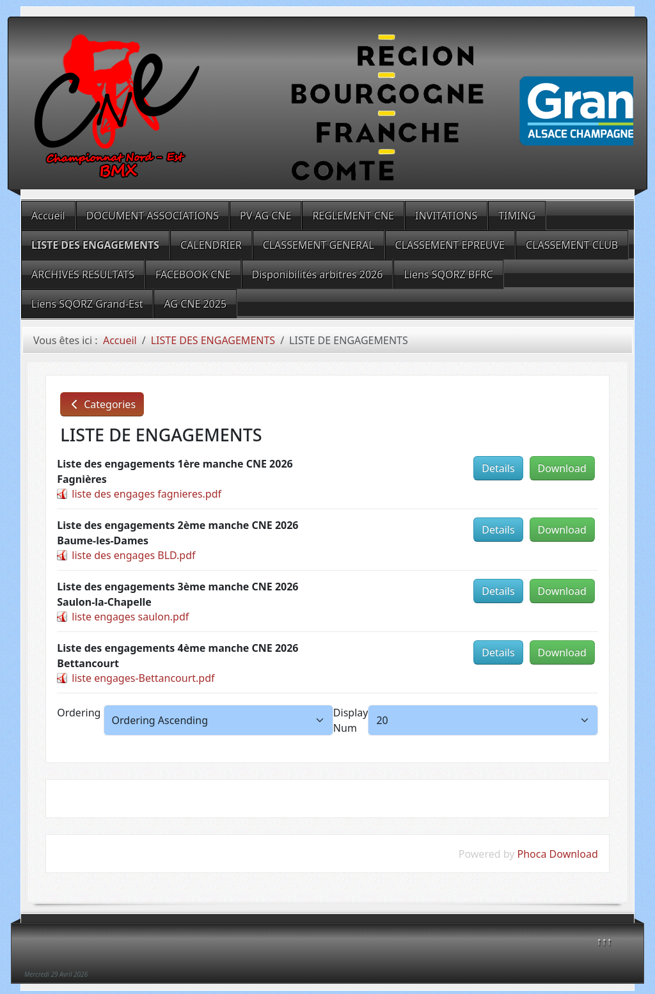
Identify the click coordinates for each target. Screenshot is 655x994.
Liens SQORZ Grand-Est (87, 304)
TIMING (516, 216)
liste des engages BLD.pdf (133, 555)
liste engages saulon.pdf (130, 617)
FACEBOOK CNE (193, 274)
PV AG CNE (265, 216)
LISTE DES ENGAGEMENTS (95, 245)
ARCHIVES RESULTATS (82, 274)
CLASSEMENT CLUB (572, 245)
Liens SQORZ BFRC (448, 274)
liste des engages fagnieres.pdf (146, 494)
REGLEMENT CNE (353, 216)
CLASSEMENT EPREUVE (450, 245)
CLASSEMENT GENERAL (318, 245)
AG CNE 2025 (195, 304)
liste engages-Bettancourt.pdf (143, 678)
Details (498, 468)
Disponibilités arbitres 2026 (317, 274)
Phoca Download (557, 854)
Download (562, 468)
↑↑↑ (604, 941)
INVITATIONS (446, 216)
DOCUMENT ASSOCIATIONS (152, 216)
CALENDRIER (211, 245)
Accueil (48, 216)
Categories (102, 404)
